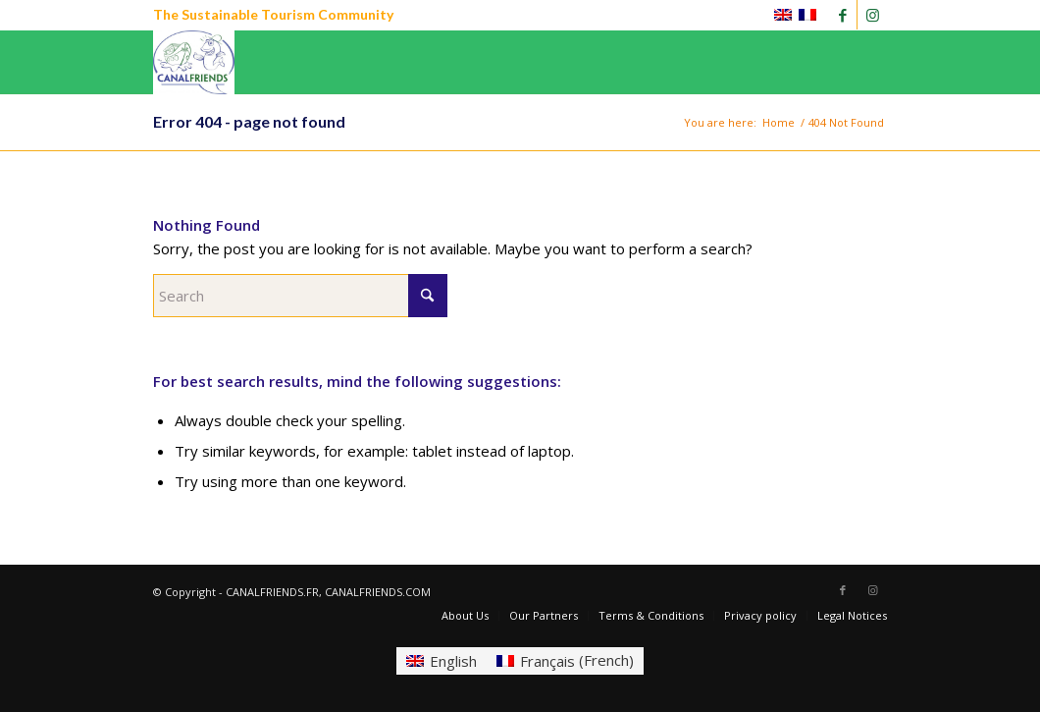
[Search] (300, 295)
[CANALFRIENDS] (193, 62)
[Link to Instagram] (872, 14)
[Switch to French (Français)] (565, 660)
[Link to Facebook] (842, 14)
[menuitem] (465, 616)
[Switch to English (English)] (441, 660)
